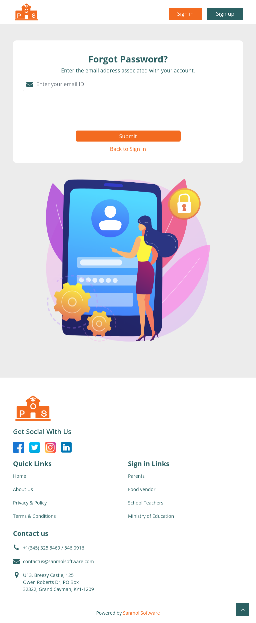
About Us (23, 489)
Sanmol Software (141, 613)
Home (19, 476)
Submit (128, 136)
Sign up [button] (225, 13)
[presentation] (128, 111)
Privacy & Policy (30, 502)
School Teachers (145, 502)
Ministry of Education (151, 516)
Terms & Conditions (34, 516)
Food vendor (141, 489)
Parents (136, 476)
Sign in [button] (185, 13)
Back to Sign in (128, 149)
